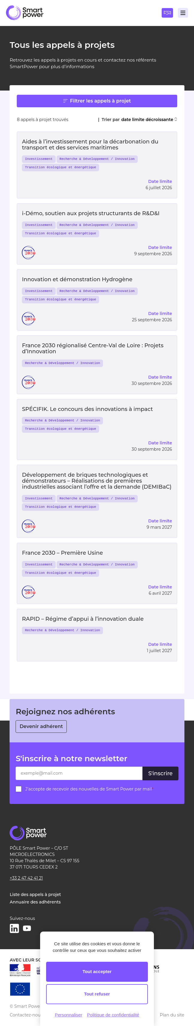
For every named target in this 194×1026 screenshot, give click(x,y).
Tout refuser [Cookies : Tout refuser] (97, 993)
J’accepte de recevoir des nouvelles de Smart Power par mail (89, 789)
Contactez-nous (26, 1015)
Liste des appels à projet (35, 894)
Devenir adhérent (41, 726)
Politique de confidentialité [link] (113, 1014)
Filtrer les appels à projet (97, 101)
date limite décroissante (149, 120)
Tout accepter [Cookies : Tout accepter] (96, 971)
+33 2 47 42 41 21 (26, 878)
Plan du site (172, 1015)
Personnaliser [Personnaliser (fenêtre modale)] (68, 1014)
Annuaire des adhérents (35, 902)
